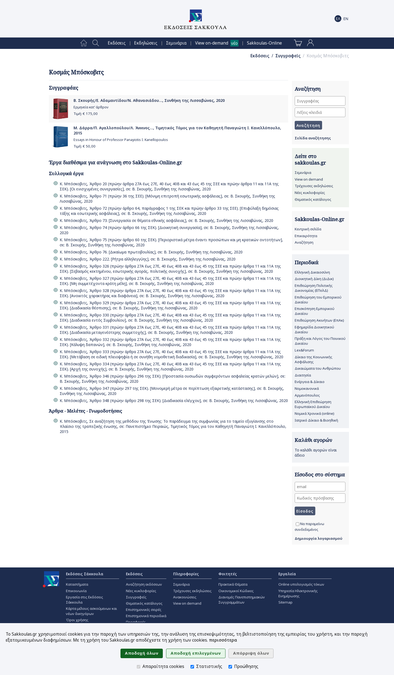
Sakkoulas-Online (264, 43)
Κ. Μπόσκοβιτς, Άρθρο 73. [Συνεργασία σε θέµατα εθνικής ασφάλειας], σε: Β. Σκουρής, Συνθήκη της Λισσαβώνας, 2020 (166, 220)
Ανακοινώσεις (184, 597)
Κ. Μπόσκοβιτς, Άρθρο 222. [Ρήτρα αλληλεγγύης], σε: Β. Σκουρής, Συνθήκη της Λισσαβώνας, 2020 (148, 259)
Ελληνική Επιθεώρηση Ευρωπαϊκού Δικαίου (313, 404)
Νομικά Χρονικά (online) (314, 413)
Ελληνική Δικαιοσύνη (312, 272)
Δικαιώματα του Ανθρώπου (318, 368)
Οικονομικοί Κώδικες (236, 590)
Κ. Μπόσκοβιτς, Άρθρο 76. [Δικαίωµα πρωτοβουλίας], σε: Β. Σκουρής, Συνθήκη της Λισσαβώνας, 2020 (151, 252)
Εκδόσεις (117, 43)
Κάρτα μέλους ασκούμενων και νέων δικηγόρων (91, 611)
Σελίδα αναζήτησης (313, 138)
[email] (320, 486)
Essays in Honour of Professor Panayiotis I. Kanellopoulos (121, 139)
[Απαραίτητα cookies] (138, 666)
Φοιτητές (227, 573)
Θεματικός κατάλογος (313, 199)
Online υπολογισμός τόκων (301, 584)
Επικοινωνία (76, 590)
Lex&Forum (304, 350)
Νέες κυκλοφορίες (310, 192)
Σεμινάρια (176, 43)
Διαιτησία (303, 375)
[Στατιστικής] (192, 666)
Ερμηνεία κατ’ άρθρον (91, 107)
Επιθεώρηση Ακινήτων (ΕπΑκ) (319, 320)
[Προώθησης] (230, 666)
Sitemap (285, 602)
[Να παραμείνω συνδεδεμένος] (297, 524)
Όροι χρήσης (77, 619)
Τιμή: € (86, 113)
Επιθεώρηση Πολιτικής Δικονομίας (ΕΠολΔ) (314, 288)
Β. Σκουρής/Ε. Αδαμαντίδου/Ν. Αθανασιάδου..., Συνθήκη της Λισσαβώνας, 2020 (149, 100)
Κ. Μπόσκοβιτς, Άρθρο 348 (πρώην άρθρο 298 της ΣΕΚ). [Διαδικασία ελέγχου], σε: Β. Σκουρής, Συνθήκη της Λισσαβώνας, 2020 (174, 400)
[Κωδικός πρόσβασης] (320, 498)
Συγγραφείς (288, 56)
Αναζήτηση (304, 242)
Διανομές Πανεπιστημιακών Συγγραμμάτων (241, 600)
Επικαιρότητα (306, 235)
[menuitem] (83, 43)
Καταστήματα (77, 584)
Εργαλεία (287, 573)
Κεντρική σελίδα (308, 229)
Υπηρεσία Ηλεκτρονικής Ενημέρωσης (298, 593)
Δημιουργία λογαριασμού (318, 538)
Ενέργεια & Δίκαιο (310, 381)
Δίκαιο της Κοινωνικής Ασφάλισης (313, 359)
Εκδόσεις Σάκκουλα (84, 573)
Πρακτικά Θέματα (232, 584)
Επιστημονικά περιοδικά (146, 615)
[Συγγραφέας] (320, 101)
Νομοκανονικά (307, 388)
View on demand (309, 179)
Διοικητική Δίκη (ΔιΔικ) (314, 278)
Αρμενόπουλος (307, 395)
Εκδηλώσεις (145, 43)
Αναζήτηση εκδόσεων (144, 584)
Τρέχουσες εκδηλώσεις (314, 185)
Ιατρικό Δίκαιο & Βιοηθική (316, 420)
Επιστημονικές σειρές (143, 609)
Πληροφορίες (186, 573)
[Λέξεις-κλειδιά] (320, 112)
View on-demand (211, 43)
